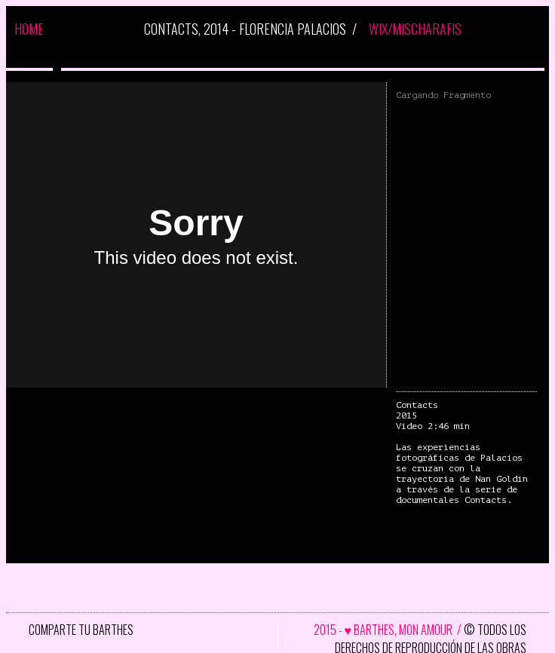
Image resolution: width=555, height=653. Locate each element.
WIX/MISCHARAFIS (415, 28)
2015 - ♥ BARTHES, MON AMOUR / (389, 630)
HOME (29, 28)
